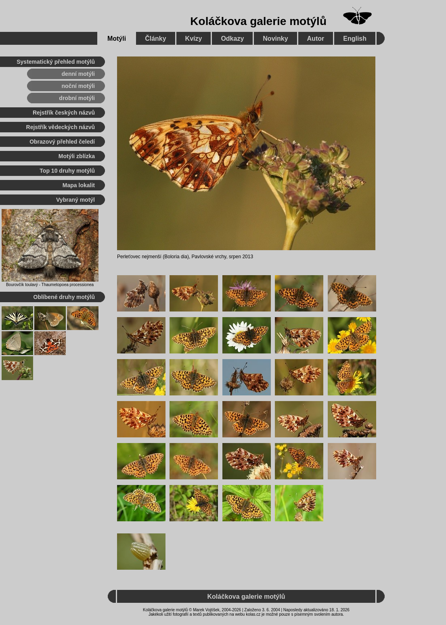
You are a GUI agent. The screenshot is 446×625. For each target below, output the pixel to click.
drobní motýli (77, 98)
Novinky (275, 38)
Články (155, 38)
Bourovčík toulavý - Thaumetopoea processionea (50, 284)
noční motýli (78, 86)
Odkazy (232, 38)
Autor (316, 38)
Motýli (116, 38)
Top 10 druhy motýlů (67, 170)
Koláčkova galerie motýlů (258, 21)
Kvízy (193, 38)
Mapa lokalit (79, 185)
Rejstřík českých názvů (64, 112)
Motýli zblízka (77, 156)
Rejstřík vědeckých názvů (60, 127)
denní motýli (78, 74)
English (354, 38)
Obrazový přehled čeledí (62, 141)
